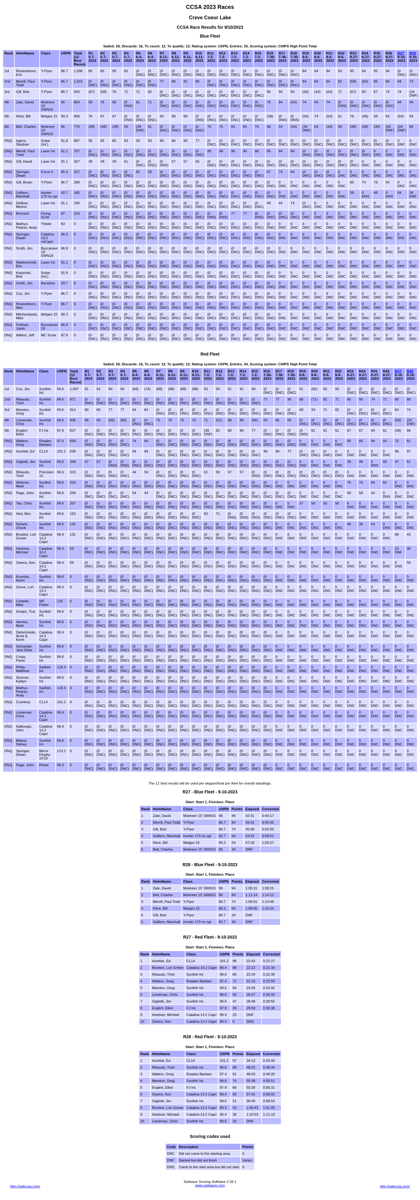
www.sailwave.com (210, 1185)
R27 (400, 53)
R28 (412, 53)
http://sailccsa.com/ (25, 1186)
